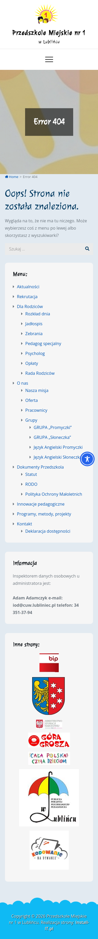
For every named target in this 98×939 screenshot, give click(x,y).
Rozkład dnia (37, 314)
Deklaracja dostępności (47, 531)
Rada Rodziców (40, 373)
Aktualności (28, 287)
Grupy (31, 420)
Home (12, 176)
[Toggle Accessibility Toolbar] (87, 459)
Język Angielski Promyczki (58, 447)
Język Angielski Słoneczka (58, 457)
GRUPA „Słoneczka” (52, 437)
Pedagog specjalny (43, 343)
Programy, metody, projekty (44, 514)
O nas (22, 383)
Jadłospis (34, 324)
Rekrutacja (27, 296)
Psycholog (35, 353)
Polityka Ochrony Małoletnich (53, 494)
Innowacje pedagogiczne (41, 504)
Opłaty (31, 363)
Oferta (31, 400)
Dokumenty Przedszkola (40, 467)
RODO (31, 484)
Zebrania (34, 333)
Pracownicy (36, 410)
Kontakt (24, 524)
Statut (31, 474)
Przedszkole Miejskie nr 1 (49, 33)
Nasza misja (37, 390)
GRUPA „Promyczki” (53, 427)
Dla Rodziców (30, 306)
